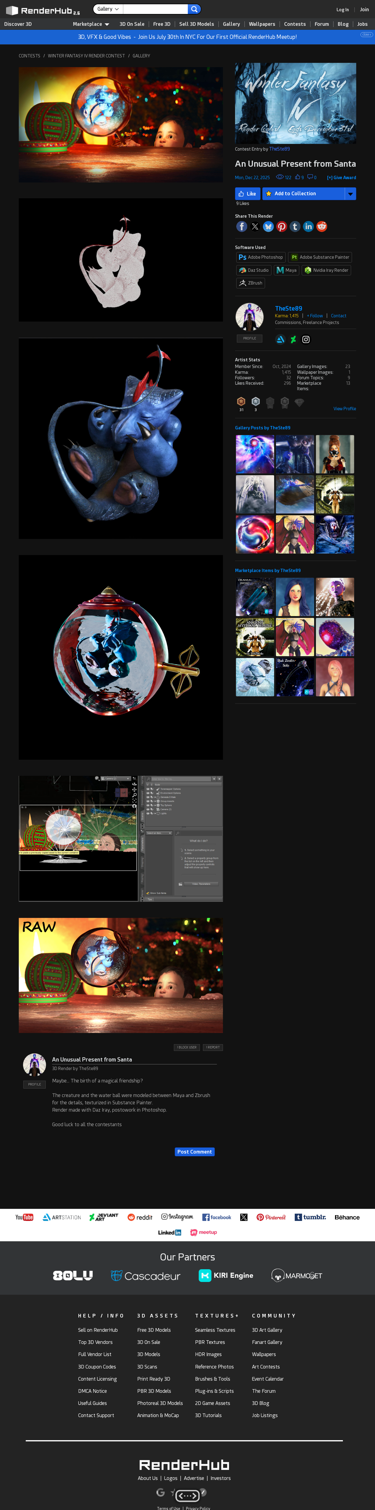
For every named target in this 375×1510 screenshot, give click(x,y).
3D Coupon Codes (97, 1367)
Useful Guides (92, 1403)
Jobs (362, 24)
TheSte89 (279, 149)
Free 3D (162, 24)
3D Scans (147, 1367)
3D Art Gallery (267, 1330)
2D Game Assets (212, 1403)
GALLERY (141, 55)
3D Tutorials (208, 1415)
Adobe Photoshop (261, 257)
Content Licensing (97, 1379)
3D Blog (260, 1403)
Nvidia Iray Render (326, 270)
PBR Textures (210, 1342)
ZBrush (250, 283)
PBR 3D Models (154, 1391)
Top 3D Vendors (95, 1342)
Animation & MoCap (158, 1415)
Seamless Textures (215, 1330)
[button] (121, 124)
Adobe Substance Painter (320, 257)
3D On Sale (132, 24)
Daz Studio (254, 270)
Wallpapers (262, 24)
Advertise (194, 1478)
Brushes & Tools (212, 1379)
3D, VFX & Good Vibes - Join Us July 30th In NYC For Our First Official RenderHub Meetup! (225, 36)
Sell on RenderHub (98, 1330)
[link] (345, 9)
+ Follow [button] (315, 315)
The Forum (264, 1391)
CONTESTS (29, 55)
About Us (148, 1478)
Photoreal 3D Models (160, 1403)
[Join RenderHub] (364, 9)
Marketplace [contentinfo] (91, 24)
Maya (287, 270)
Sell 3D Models (196, 24)
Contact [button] (339, 315)
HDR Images (208, 1354)
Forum (322, 24)
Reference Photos (214, 1367)
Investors (221, 1478)
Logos (171, 1478)
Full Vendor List (94, 1354)
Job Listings (265, 1415)
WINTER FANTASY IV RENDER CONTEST (86, 55)
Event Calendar (268, 1379)
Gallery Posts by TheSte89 (262, 427)
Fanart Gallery (267, 1342)
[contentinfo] (110, 9)
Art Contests (266, 1367)
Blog (343, 24)
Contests (295, 24)
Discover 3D (18, 24)
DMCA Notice (92, 1391)
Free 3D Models (154, 1330)
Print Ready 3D (153, 1379)
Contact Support (96, 1415)
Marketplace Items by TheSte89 (268, 570)
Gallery (231, 24)
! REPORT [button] (213, 1047)
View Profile (345, 408)
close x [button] (367, 34)
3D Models (148, 1354)
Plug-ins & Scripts (214, 1391)
